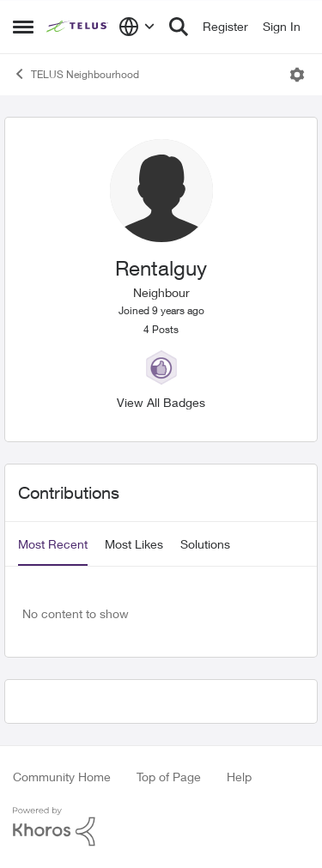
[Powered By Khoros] (161, 827)
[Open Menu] (297, 75)
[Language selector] (137, 26)
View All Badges (161, 402)
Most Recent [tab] (53, 544)
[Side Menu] (23, 26)
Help (239, 776)
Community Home (62, 776)
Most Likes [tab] (134, 544)
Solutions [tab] (205, 544)
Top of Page (169, 776)
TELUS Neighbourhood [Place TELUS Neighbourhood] (76, 74)
